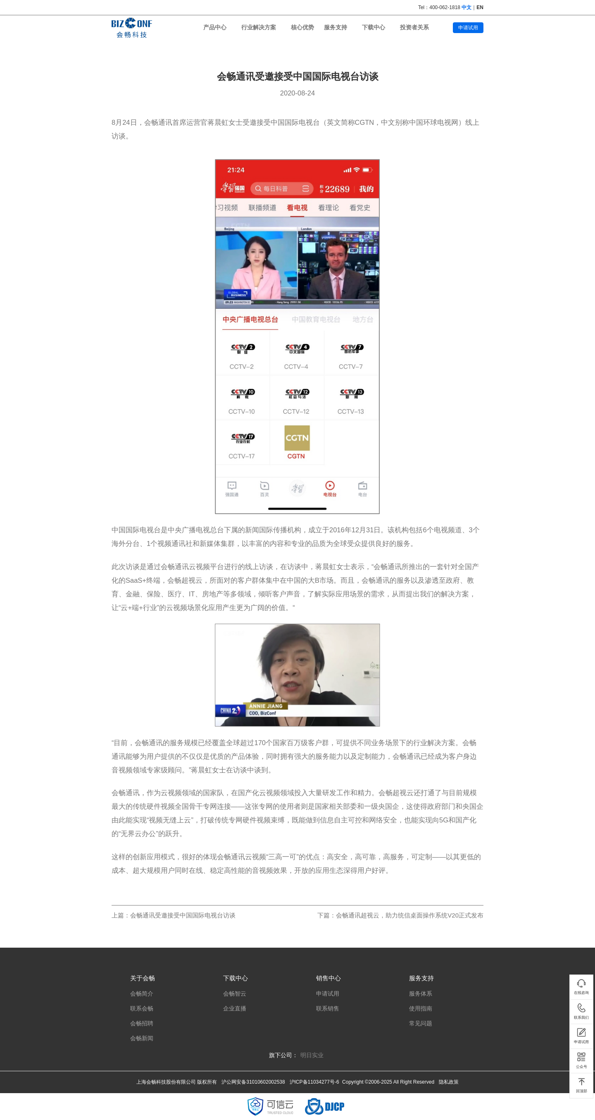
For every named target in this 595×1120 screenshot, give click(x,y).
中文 (466, 7)
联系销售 (327, 1009)
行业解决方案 (258, 27)
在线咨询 (581, 987)
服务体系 (420, 994)
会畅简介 (141, 994)
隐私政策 (449, 1082)
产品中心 (214, 27)
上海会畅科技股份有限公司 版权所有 (176, 1082)
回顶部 (581, 1085)
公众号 (581, 1060)
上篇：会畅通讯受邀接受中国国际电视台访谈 (174, 915)
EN (479, 7)
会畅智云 (234, 994)
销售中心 (328, 978)
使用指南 (420, 1009)
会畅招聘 (141, 1023)
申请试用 (468, 28)
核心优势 (302, 27)
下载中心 (373, 27)
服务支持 (335, 27)
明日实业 (312, 1055)
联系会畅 (141, 1009)
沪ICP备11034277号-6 (314, 1082)
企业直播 (234, 1009)
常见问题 (420, 1023)
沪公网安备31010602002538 (253, 1082)
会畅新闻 (141, 1038)
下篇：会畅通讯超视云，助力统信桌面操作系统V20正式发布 (400, 915)
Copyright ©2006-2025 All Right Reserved (388, 1082)
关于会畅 (142, 978)
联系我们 (581, 1011)
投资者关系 (414, 27)
